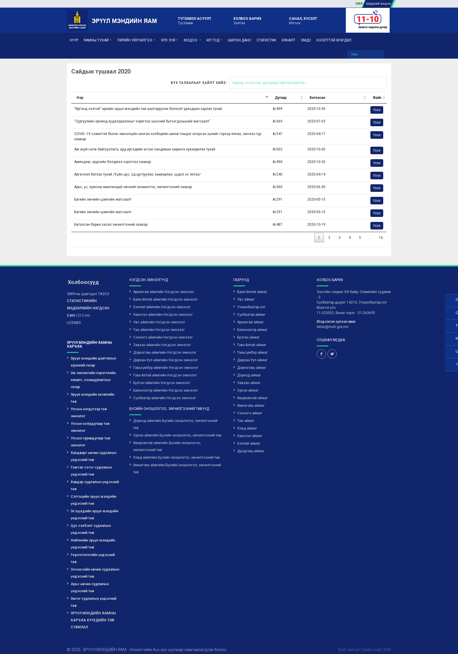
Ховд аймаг (247, 422)
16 (326, 231)
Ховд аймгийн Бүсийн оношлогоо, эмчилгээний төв (176, 451)
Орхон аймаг (248, 384)
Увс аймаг (246, 293)
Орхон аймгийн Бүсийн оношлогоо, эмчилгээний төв (177, 429)
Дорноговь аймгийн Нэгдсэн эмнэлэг (165, 346)
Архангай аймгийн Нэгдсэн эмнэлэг (163, 285)
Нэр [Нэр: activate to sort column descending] (24, 91)
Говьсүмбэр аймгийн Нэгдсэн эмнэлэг (165, 361)
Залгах (247, 20)
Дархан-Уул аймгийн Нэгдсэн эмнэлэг (165, 354)
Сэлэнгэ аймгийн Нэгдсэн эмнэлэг (163, 331)
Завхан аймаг (249, 376)
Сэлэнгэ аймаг (249, 407)
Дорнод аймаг (249, 369)
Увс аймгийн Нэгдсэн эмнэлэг (159, 316)
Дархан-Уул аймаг (252, 354)
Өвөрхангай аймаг (252, 392)
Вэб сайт (347, 643)
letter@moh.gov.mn (332, 320)
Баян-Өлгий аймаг (252, 285)
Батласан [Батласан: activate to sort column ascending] (262, 91)
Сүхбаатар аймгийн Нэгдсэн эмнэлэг (164, 392)
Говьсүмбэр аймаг (252, 346)
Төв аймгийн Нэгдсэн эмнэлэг (159, 323)
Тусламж (194, 20)
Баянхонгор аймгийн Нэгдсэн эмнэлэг (165, 384)
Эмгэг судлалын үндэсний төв (93, 595)
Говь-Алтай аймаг (251, 338)
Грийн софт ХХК (376, 643)
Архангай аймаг (250, 316)
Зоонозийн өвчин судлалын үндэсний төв (95, 566)
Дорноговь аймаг (251, 361)
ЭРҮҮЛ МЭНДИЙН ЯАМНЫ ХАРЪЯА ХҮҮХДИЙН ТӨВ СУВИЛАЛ (93, 614)
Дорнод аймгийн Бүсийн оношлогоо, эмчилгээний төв (175, 417)
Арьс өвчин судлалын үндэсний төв (90, 581)
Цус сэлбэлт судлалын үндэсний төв (91, 522)
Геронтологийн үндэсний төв (93, 551)
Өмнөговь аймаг (251, 399)
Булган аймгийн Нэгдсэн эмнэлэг (161, 376)
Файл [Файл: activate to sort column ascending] (321, 91)
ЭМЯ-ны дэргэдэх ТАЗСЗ (88, 287)
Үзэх (321, 103)
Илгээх (303, 20)
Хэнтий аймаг (248, 437)
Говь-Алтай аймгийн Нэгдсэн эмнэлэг (165, 369)
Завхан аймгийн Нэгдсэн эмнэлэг (162, 338)
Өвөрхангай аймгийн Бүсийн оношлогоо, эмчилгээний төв (167, 440)
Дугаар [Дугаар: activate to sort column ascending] (225, 91)
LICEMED (74, 316)
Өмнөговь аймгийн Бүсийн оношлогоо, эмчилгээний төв (177, 462)
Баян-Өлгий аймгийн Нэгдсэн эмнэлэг (165, 293)
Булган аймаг (248, 331)
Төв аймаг (245, 414)
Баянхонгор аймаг (252, 323)
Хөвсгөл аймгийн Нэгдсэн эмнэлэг (163, 308)
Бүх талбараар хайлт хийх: (224, 76)
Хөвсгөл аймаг (249, 429)
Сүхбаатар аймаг (251, 308)
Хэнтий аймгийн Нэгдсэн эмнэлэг (162, 301)
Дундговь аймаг (250, 445)
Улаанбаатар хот (251, 301)
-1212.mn (88, 301)
